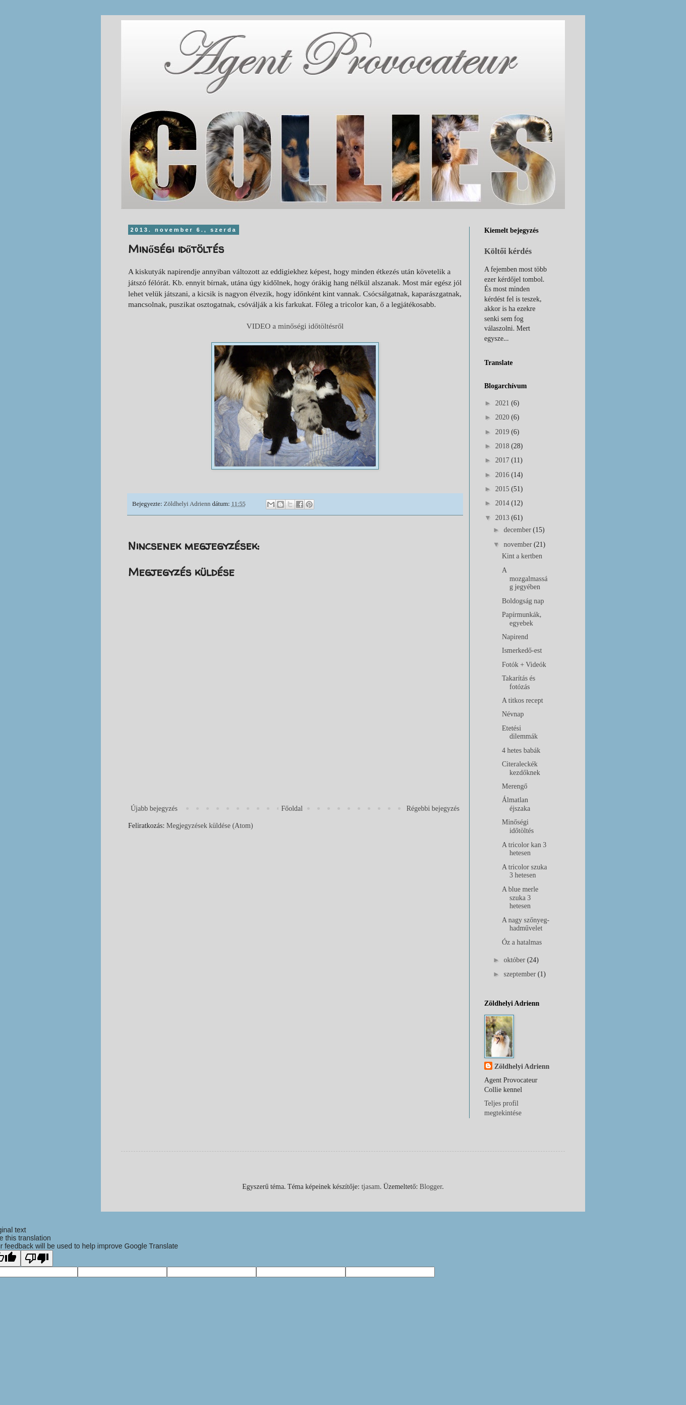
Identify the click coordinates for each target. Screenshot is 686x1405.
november (518, 544)
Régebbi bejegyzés (433, 808)
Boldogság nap (523, 601)
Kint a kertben (522, 556)
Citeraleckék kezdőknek (521, 768)
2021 (503, 403)
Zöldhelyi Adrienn (521, 1066)
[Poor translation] (37, 1258)
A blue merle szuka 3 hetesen (520, 898)
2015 (503, 489)
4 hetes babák (521, 750)
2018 (503, 446)
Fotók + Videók (524, 664)
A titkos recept (522, 700)
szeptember (520, 974)
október (515, 960)
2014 (503, 503)
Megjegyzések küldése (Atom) (209, 825)
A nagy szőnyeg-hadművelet (525, 924)
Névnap (513, 714)
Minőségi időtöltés (518, 826)
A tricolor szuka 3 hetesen (524, 871)
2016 (503, 475)
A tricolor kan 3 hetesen (524, 849)
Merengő (515, 786)
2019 (503, 432)
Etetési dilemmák (520, 732)
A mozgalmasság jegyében (524, 578)
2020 (503, 417)
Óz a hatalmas (522, 942)
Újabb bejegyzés (154, 808)
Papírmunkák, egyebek (521, 619)
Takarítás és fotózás (518, 682)
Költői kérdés (508, 251)
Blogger (431, 1186)
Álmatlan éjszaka (516, 804)
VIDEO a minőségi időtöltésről (295, 326)
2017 (503, 460)
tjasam (370, 1186)
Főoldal (292, 808)
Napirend (515, 637)
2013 (503, 518)
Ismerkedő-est (522, 650)
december (518, 530)
